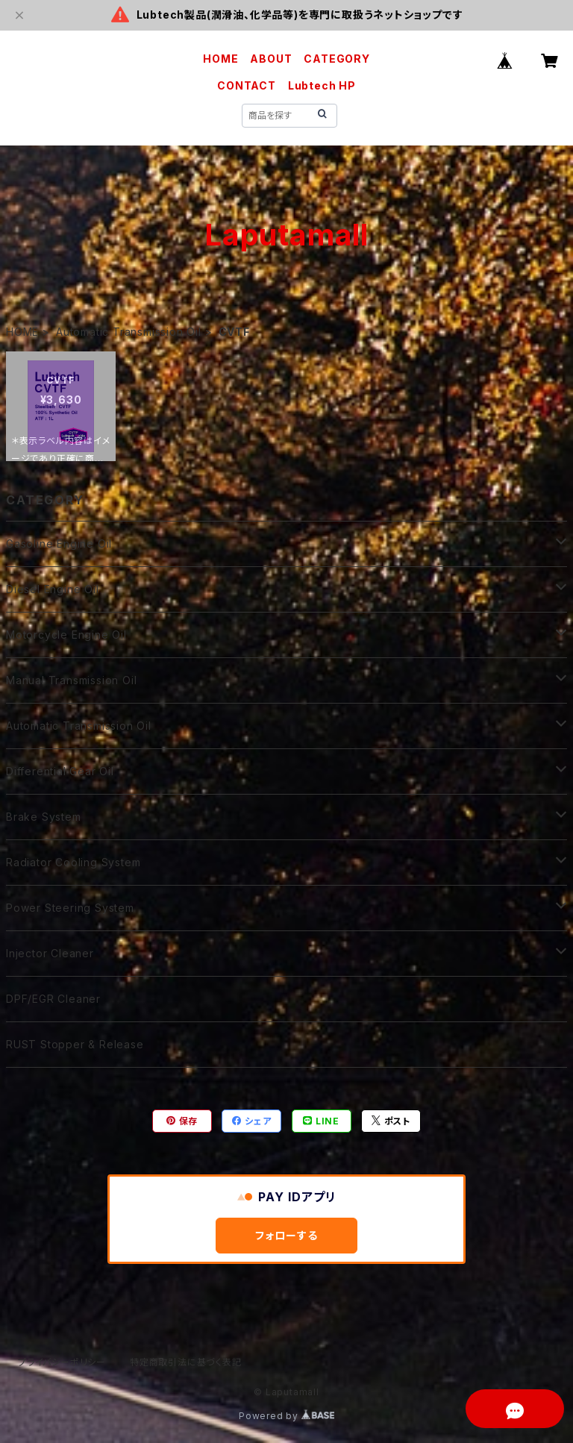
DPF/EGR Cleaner (53, 998)
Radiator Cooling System (73, 862)
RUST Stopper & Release (75, 1044)
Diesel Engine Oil (52, 589)
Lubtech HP (322, 85)
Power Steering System (70, 907)
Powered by (286, 1415)
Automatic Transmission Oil (128, 331)
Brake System (43, 816)
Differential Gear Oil (60, 771)
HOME (220, 58)
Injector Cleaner (50, 953)
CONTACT (246, 85)
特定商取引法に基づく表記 (186, 1362)
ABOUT (271, 58)
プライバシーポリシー (62, 1362)
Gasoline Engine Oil (59, 543)
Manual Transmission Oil (71, 680)
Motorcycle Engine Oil (66, 634)
